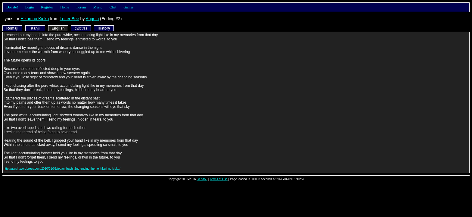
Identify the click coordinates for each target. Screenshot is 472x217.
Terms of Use (219, 179)
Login (29, 7)
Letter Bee (69, 18)
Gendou (202, 179)
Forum (81, 7)
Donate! (12, 7)
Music (97, 7)
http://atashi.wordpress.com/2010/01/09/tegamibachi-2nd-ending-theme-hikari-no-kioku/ (62, 168)
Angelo (92, 18)
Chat (113, 7)
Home (64, 7)
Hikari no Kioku (34, 18)
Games (128, 7)
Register (47, 7)
